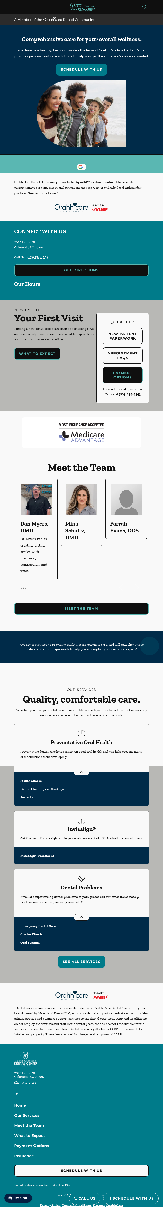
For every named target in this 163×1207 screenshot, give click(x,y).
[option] (37, 529)
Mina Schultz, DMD (75, 530)
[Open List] (81, 772)
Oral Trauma (30, 942)
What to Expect (37, 354)
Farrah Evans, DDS (124, 527)
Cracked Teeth (31, 934)
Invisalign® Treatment (37, 856)
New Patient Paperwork (122, 336)
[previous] (126, 587)
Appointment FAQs (122, 355)
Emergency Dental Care (38, 926)
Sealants (26, 797)
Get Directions (81, 270)
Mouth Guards (31, 781)
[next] (141, 587)
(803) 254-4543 (37, 257)
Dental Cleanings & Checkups (42, 789)
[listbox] (81, 529)
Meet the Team (29, 1125)
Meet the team (81, 608)
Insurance (24, 1156)
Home (20, 1105)
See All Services (81, 962)
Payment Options (123, 375)
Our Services (26, 1115)
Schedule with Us (81, 69)
